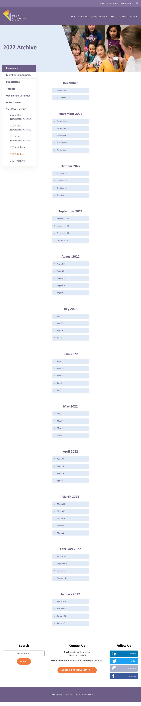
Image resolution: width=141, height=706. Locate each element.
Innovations (104, 16)
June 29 (60, 363)
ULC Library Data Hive (18, 95)
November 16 (62, 136)
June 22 (60, 370)
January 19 (61, 612)
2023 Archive (17, 147)
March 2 (60, 536)
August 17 (61, 280)
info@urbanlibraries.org (80, 656)
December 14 (62, 98)
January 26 (61, 605)
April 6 (60, 483)
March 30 (61, 507)
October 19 (61, 181)
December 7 (62, 90)
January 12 (61, 620)
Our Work (85, 16)
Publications (13, 82)
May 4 (59, 438)
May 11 (60, 431)
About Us (75, 16)
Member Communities (18, 75)
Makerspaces (13, 102)
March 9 (60, 529)
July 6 (59, 340)
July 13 (60, 332)
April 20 (60, 469)
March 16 (61, 522)
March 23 (61, 514)
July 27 (60, 318)
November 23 (62, 129)
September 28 (63, 220)
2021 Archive (17, 161)
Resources (116, 16)
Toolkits (10, 89)
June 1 (59, 392)
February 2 (61, 582)
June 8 (59, 385)
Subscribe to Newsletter (77, 674)
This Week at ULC (16, 109)
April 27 (60, 461)
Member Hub (112, 3)
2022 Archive (17, 154)
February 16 (62, 567)
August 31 (61, 265)
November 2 (62, 151)
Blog (135, 16)
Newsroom (127, 16)
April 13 (60, 476)
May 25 (60, 416)
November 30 (62, 121)
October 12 (61, 189)
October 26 (61, 174)
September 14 (63, 234)
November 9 (62, 143)
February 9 (61, 574)
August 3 (60, 294)
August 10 (61, 287)
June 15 (60, 378)
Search (137, 3)
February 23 (62, 560)
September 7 (62, 241)
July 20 (60, 325)
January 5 (61, 627)
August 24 (61, 272)
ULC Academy (126, 3)
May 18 (60, 423)
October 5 (61, 196)
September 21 (63, 227)
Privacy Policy (56, 698)
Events (94, 16)
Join (102, 3)
